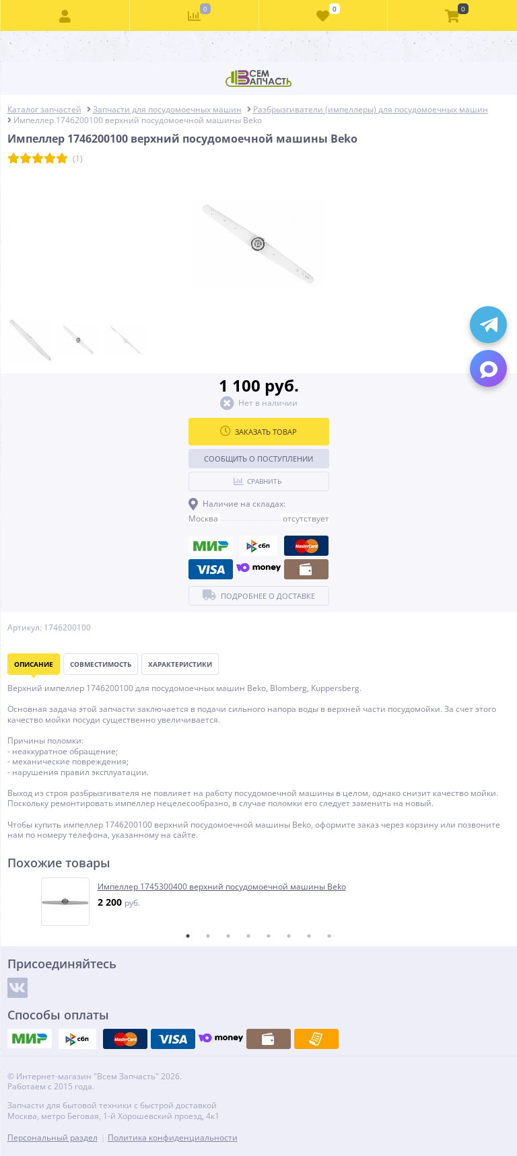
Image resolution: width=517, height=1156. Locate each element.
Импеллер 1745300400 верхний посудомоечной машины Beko (222, 886)
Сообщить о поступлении (258, 459)
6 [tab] (289, 936)
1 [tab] (188, 936)
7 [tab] (309, 936)
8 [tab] (329, 936)
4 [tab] (248, 936)
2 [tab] (208, 936)
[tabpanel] (259, 901)
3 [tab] (228, 936)
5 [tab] (268, 936)
